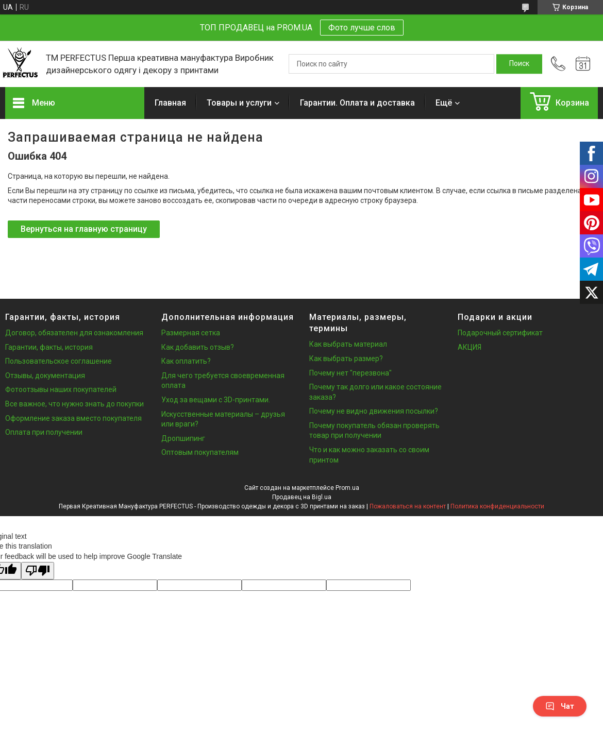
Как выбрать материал (348, 344)
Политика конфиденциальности (497, 506)
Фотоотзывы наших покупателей (60, 389)
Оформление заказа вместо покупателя (73, 418)
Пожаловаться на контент (408, 506)
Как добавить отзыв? (197, 347)
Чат (559, 706)
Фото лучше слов (361, 27)
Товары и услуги (239, 103)
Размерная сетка (190, 333)
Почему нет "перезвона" (350, 373)
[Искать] (519, 64)
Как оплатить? (186, 361)
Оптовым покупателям (200, 452)
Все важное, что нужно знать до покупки (74, 404)
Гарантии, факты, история (49, 347)
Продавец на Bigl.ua (301, 497)
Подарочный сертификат (500, 333)
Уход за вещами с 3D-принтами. (215, 400)
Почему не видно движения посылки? (373, 411)
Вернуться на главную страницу (84, 229)
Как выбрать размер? (346, 358)
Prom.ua (347, 487)
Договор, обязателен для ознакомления (74, 333)
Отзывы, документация (45, 375)
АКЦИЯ (469, 347)
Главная (170, 103)
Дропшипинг (183, 438)
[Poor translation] (37, 571)
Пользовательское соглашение (58, 361)
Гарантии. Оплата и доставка (357, 103)
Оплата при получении (43, 432)
